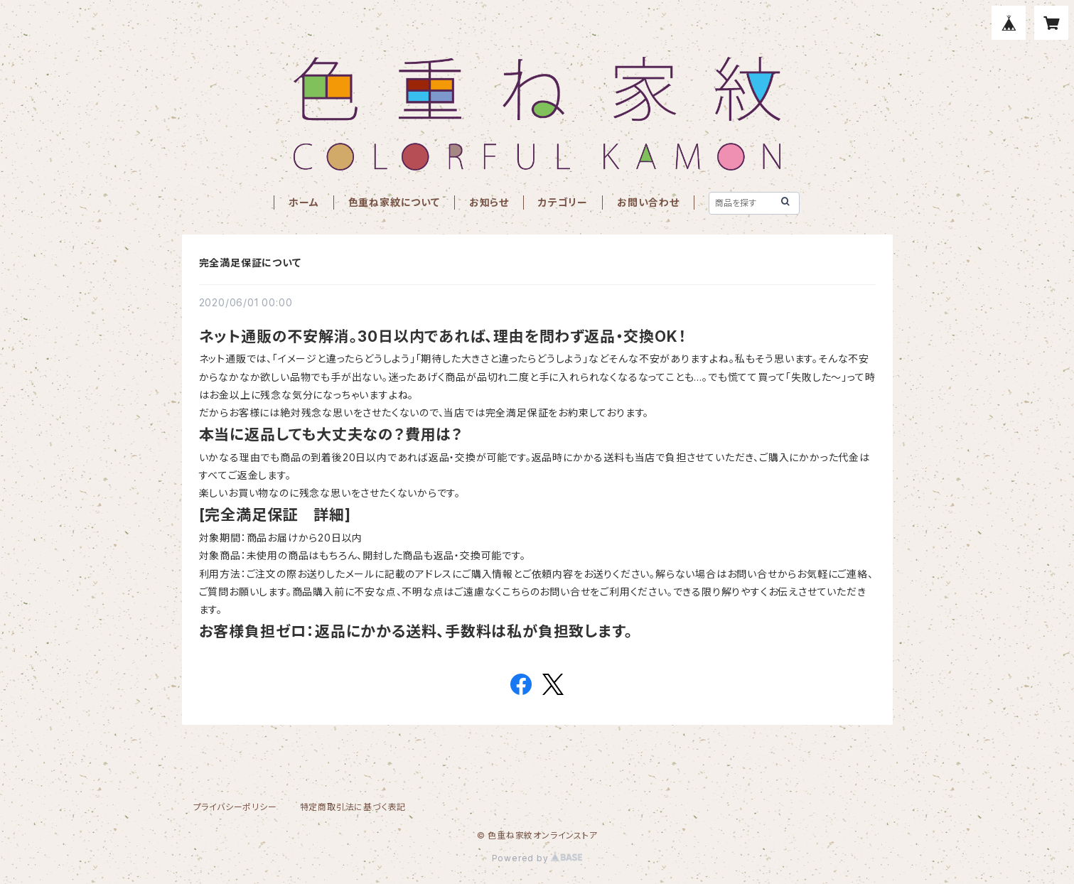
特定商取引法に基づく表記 (353, 807)
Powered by (537, 858)
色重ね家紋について (394, 202)
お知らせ (489, 202)
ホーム (303, 202)
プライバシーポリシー (235, 807)
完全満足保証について (250, 263)
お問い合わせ (648, 202)
